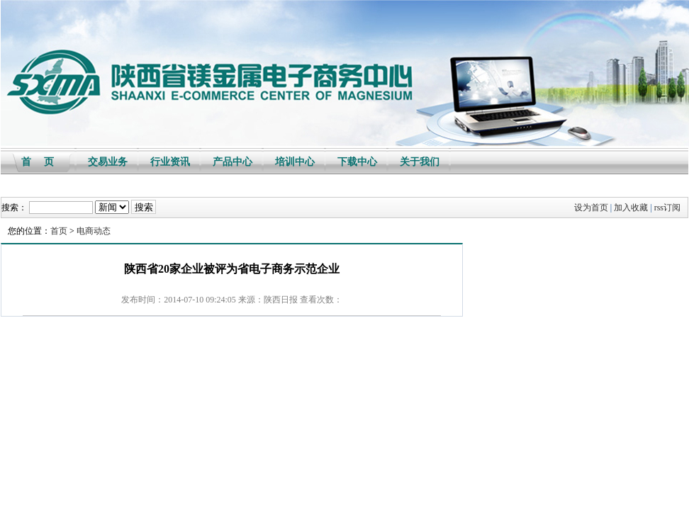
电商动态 (94, 231)
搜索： (14, 207)
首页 (58, 231)
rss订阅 (667, 207)
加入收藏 (631, 207)
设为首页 (591, 207)
